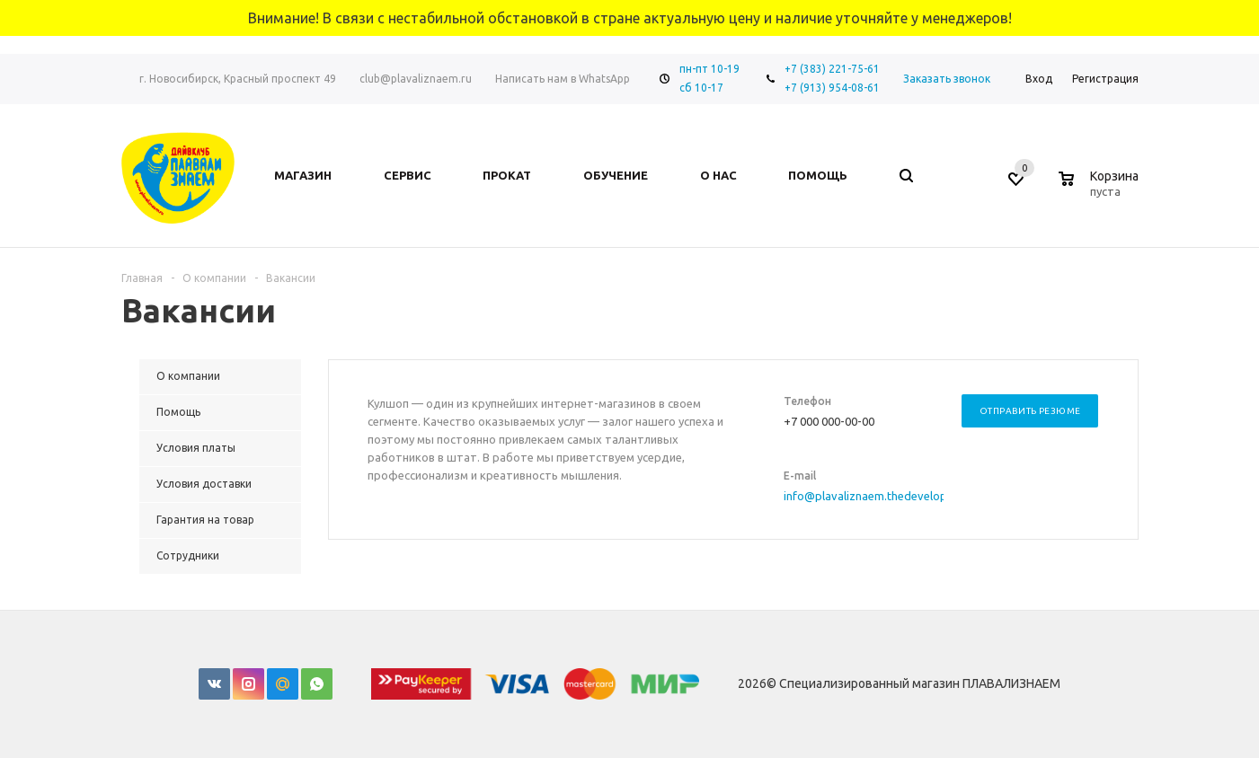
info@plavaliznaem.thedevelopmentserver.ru (902, 495)
